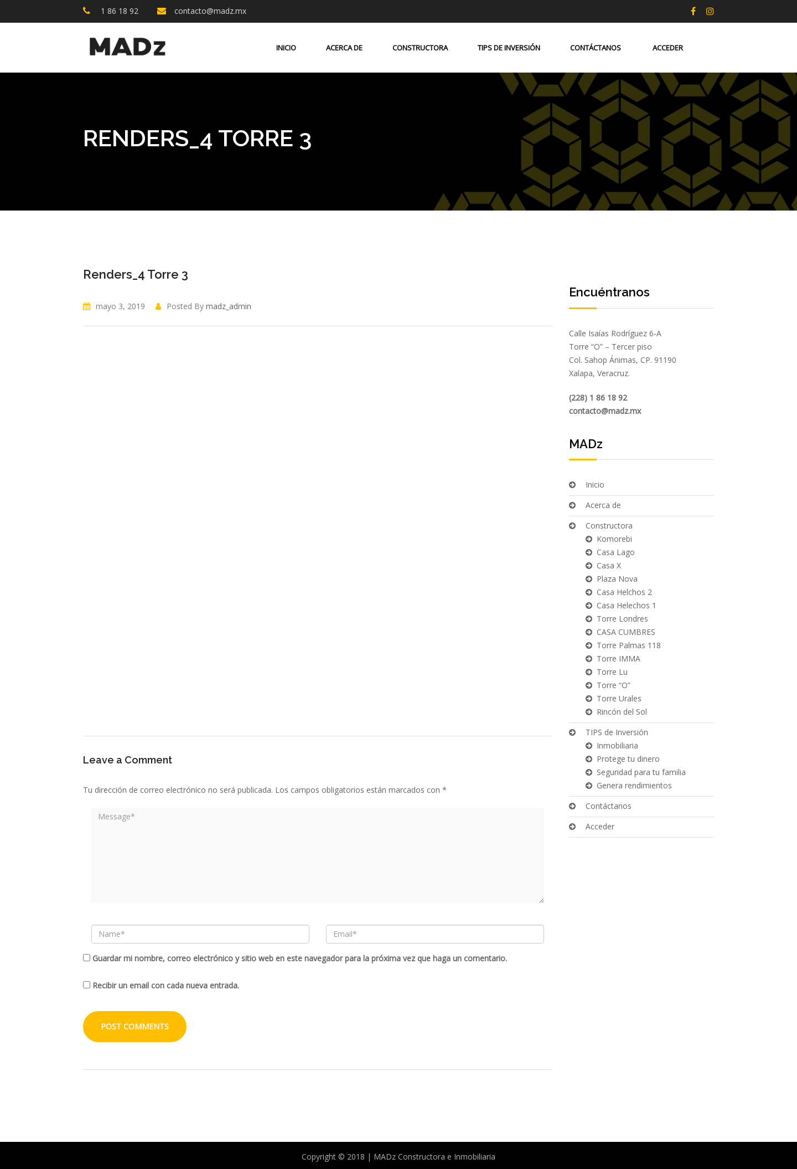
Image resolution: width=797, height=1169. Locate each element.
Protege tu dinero (628, 758)
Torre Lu (612, 671)
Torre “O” (613, 685)
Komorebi (614, 539)
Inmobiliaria (617, 745)
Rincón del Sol (622, 711)
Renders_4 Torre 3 (135, 274)
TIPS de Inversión (509, 48)
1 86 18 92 (118, 11)
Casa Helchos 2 (624, 592)
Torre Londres (622, 618)
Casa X (609, 565)
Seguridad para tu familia (641, 772)
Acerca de (344, 48)
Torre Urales (619, 698)
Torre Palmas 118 (629, 645)
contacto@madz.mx (210, 11)
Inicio (286, 48)
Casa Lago (616, 552)
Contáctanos (595, 48)
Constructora (420, 48)
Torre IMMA (618, 658)
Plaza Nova (617, 578)
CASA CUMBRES (626, 632)
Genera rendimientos (634, 785)
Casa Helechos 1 (626, 605)
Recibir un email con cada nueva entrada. (165, 985)
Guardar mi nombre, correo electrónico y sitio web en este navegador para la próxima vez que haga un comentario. (299, 958)
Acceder (667, 48)
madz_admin (228, 306)
